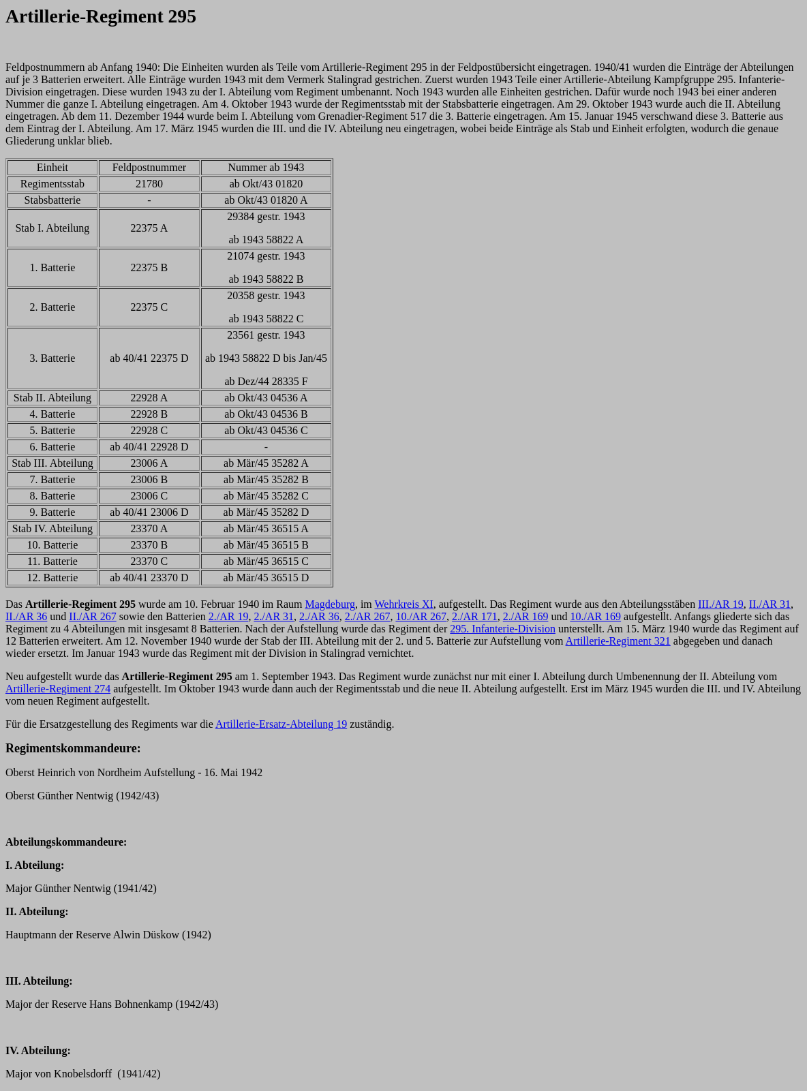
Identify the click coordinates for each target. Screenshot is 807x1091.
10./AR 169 (595, 616)
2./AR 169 (526, 616)
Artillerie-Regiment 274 (57, 688)
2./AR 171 (475, 616)
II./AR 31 (770, 604)
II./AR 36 (26, 616)
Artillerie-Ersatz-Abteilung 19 (281, 724)
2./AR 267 (368, 616)
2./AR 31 (274, 616)
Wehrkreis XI (404, 604)
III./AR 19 (721, 604)
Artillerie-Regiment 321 (618, 641)
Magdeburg (329, 604)
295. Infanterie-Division (502, 628)
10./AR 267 (420, 616)
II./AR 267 (92, 616)
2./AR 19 (229, 616)
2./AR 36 (319, 616)
